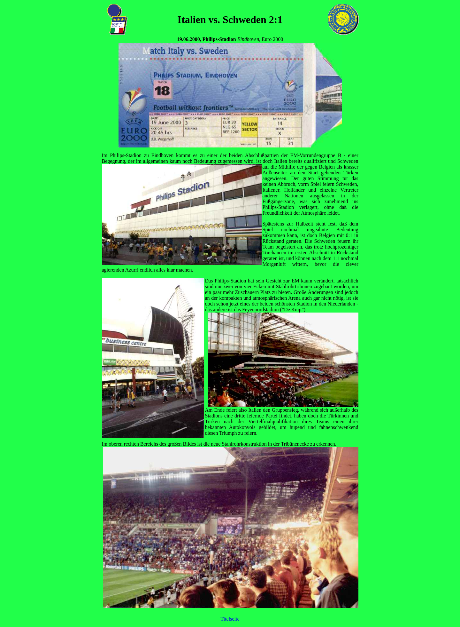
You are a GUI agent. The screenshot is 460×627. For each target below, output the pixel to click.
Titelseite (230, 619)
